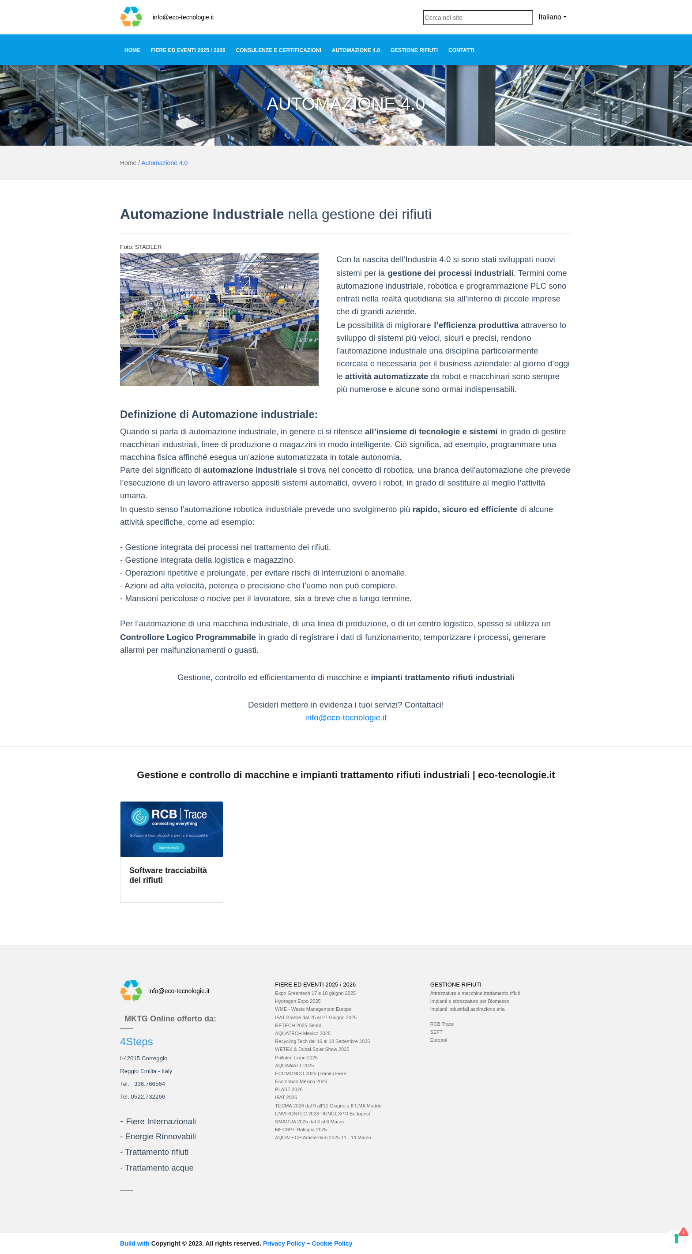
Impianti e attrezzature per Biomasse (469, 1001)
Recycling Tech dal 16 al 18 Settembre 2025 (322, 1041)
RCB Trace (442, 1024)
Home (132, 50)
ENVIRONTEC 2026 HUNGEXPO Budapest (322, 1113)
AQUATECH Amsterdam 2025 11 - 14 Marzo (323, 1137)
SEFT (436, 1032)
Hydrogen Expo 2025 (297, 1001)
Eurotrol (439, 1040)
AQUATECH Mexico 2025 (303, 1033)
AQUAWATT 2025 (294, 1065)
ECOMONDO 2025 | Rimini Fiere (310, 1073)
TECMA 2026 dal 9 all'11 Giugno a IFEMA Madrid (328, 1105)
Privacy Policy (284, 1243)
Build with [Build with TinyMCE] (135, 1243)
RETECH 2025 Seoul (298, 1025)
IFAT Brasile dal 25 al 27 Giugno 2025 (316, 1017)
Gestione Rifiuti (414, 50)
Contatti (461, 50)
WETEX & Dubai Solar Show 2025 (312, 1049)
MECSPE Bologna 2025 (301, 1129)
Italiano (549, 17)
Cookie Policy (332, 1243)
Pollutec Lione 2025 (296, 1057)
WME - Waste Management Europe (313, 1009)
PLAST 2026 (288, 1089)
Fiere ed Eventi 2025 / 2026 (188, 50)
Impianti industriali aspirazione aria (467, 1009)
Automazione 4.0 (356, 50)
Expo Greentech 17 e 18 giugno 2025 (315, 993)
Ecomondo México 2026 (301, 1081)
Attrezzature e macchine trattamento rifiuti (475, 993)
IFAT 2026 (286, 1097)
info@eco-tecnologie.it (183, 17)
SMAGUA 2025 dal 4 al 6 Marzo (309, 1121)
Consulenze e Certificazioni (278, 50)
